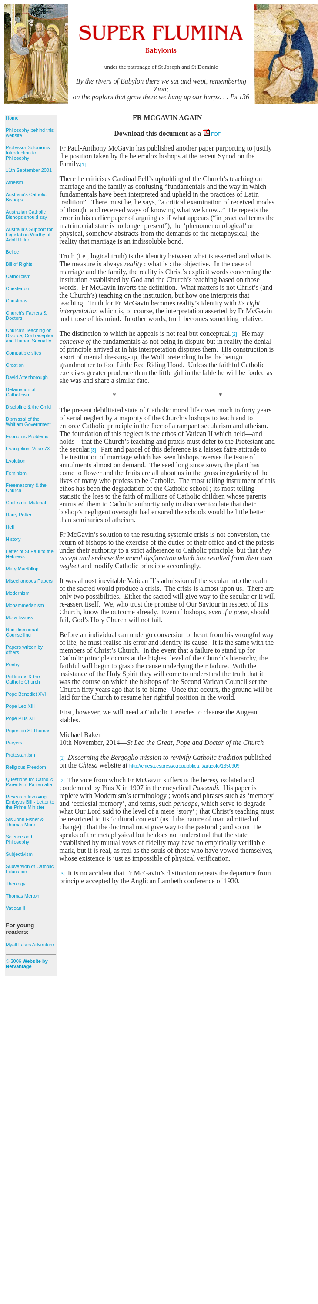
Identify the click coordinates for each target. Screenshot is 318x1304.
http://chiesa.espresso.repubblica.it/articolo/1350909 (184, 765)
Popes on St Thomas (28, 730)
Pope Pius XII (20, 718)
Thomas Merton (22, 895)
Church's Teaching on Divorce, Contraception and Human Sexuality (30, 335)
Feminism (16, 473)
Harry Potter (18, 514)
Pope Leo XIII (20, 706)
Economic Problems (27, 436)
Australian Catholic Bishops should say (26, 214)
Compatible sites (23, 352)
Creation (15, 365)
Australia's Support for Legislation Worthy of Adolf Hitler (29, 234)
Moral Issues (19, 617)
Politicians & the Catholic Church (23, 679)
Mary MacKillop (22, 568)
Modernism (17, 593)
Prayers (14, 742)
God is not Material (26, 502)
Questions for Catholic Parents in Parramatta (29, 782)
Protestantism (20, 755)
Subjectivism (19, 854)
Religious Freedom (26, 767)
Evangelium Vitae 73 (28, 448)
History (13, 539)
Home (12, 118)
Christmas (16, 300)
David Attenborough (27, 377)
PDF (212, 134)
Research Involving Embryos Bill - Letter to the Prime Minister (30, 802)
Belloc (12, 252)
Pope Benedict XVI (26, 694)
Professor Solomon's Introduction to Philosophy (28, 153)
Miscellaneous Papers (29, 580)
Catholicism (18, 276)
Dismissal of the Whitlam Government (28, 421)
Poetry (13, 664)
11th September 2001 (29, 170)
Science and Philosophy (19, 839)
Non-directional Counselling (22, 632)
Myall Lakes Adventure (30, 944)
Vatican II (15, 908)
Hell (10, 527)
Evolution (15, 460)
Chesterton (17, 288)
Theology (15, 883)
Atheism (14, 182)
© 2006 (27, 964)
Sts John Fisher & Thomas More (25, 822)
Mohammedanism (25, 605)
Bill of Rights (19, 264)
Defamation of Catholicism (20, 392)
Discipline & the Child (28, 406)
